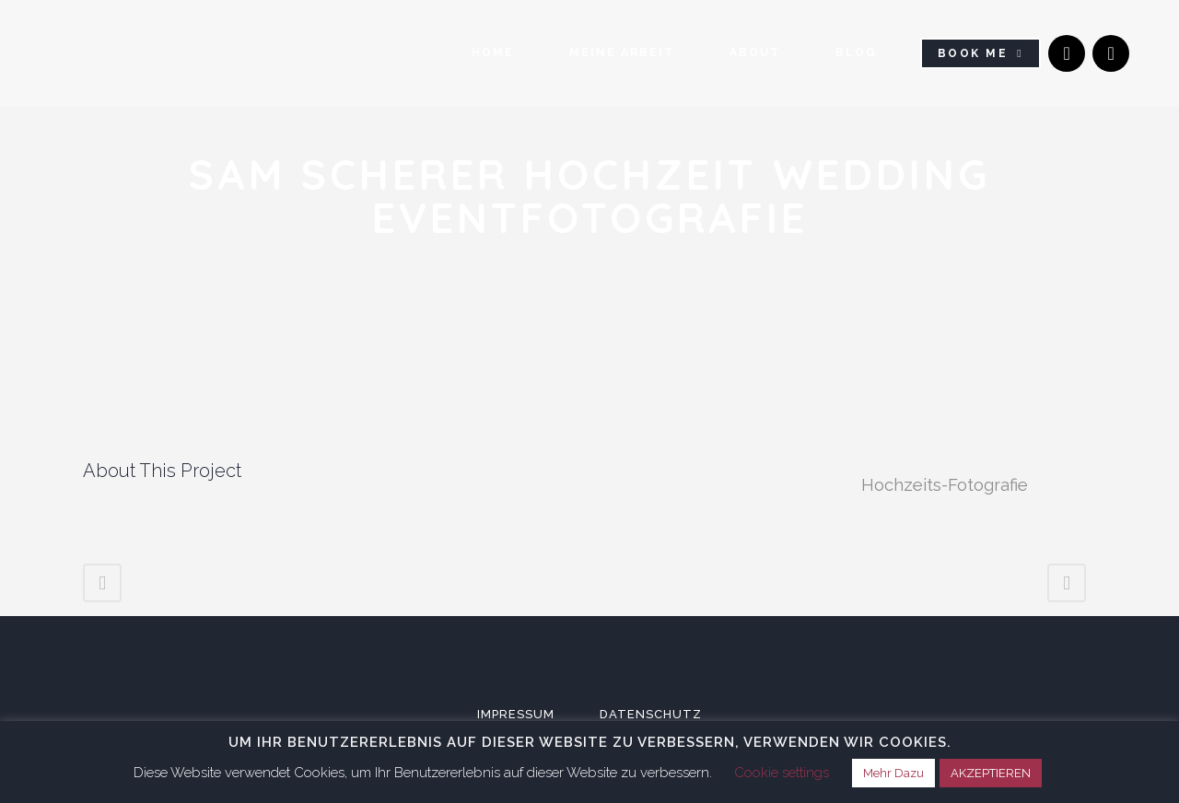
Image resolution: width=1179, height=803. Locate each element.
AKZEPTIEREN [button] (991, 773)
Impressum (515, 713)
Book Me (973, 54)
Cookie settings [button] (781, 772)
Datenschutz (651, 713)
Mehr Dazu (893, 773)
